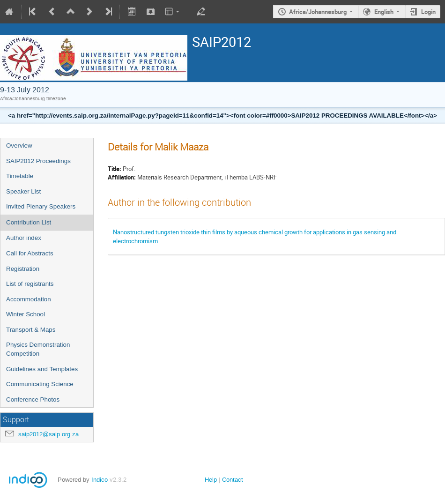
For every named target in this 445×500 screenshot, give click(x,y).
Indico (99, 480)
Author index (23, 237)
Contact (232, 480)
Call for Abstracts (29, 253)
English (383, 11)
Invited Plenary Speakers (40, 206)
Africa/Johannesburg (318, 11)
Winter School (25, 314)
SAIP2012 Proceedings (38, 160)
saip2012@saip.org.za (48, 434)
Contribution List (28, 222)
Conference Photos (32, 399)
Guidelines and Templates (42, 369)
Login (428, 11)
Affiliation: (122, 177)
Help (211, 480)
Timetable (19, 175)
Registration (22, 268)
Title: (114, 168)
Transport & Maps (30, 329)
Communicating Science (40, 384)
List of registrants (29, 283)
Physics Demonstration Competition (38, 349)
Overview (19, 145)
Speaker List (23, 191)
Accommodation (28, 299)
